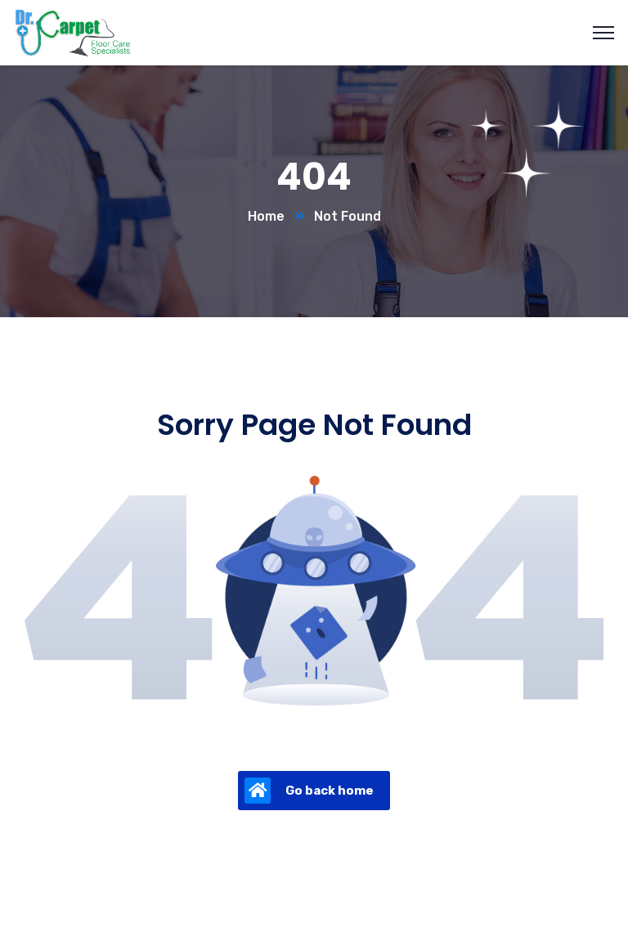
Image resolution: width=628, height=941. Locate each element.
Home (266, 216)
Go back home (309, 790)
